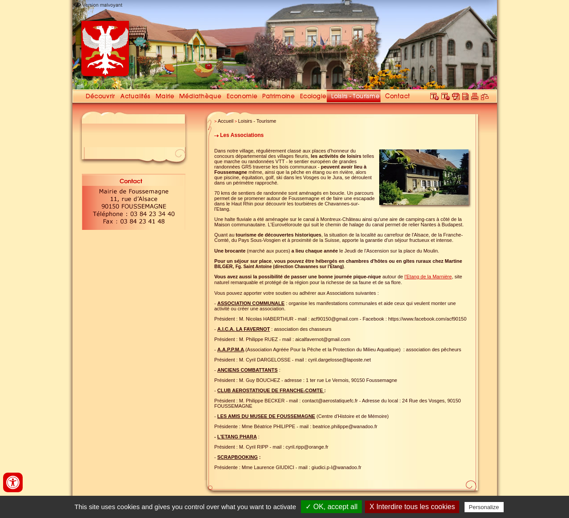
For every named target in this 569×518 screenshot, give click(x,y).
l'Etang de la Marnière (428, 276)
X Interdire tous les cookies (412, 506)
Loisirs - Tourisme (257, 121)
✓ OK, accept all (331, 506)
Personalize (484, 507)
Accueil (225, 121)
